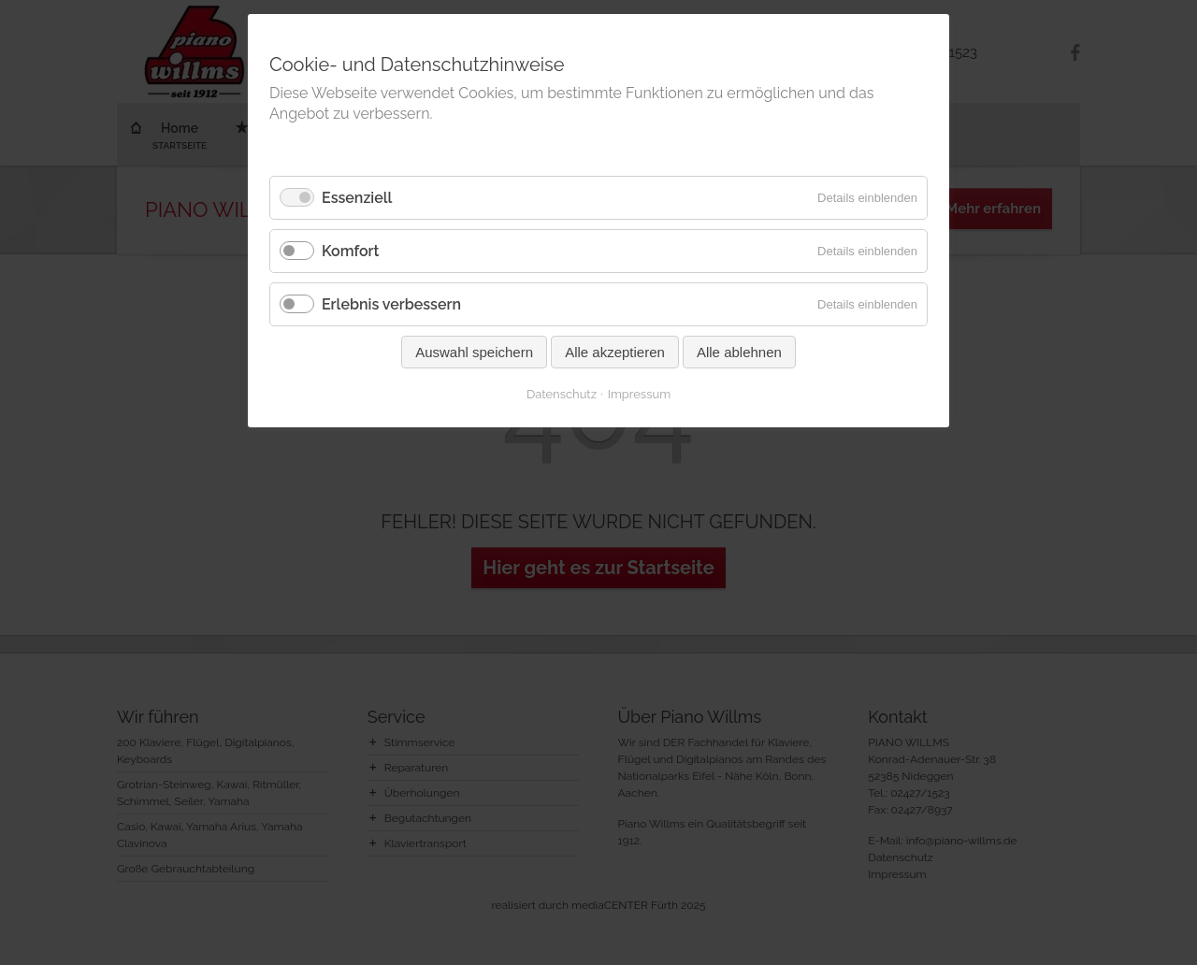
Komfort (350, 251)
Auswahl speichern (474, 352)
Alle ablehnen (739, 352)
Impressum (639, 394)
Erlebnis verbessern (391, 304)
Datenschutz (561, 394)
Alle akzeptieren (615, 352)
